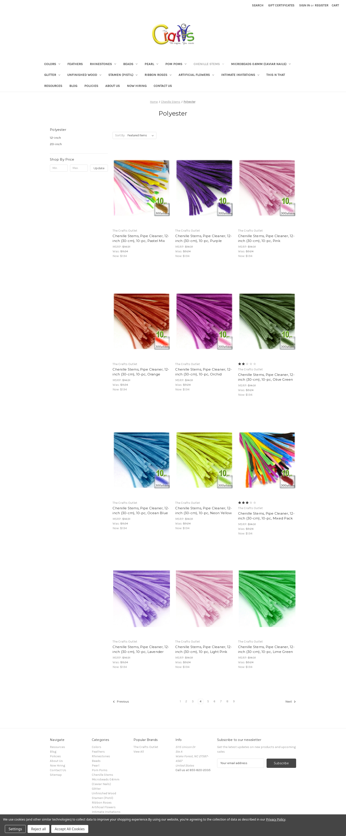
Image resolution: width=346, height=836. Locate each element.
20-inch (56, 144)
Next (290, 701)
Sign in (304, 5)
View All (139, 752)
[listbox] (141, 135)
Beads (130, 64)
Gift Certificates (281, 5)
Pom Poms (175, 64)
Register (321, 5)
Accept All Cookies (70, 829)
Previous (121, 701)
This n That (275, 75)
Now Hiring (137, 86)
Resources (53, 86)
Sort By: (120, 135)
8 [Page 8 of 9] (227, 701)
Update (99, 168)
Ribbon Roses (158, 75)
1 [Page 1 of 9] (180, 701)
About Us (112, 86)
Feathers (75, 64)
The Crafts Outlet (146, 747)
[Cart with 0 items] (335, 5)
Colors (52, 64)
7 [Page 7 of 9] (221, 701)
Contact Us (163, 86)
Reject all (38, 829)
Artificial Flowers (196, 75)
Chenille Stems (209, 64)
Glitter (52, 75)
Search (257, 5)
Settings (15, 829)
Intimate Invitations (240, 75)
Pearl (151, 64)
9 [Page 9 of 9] (234, 701)
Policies (91, 86)
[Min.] (59, 168)
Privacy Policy (275, 819)
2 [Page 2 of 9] (186, 701)
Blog (73, 86)
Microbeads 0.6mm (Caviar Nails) (261, 64)
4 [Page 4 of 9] (200, 701)
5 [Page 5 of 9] (208, 701)
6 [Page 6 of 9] (214, 701)
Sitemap (56, 775)
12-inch (55, 138)
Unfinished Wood (84, 75)
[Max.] (79, 168)
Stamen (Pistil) (122, 75)
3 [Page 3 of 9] (193, 701)
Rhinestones (103, 64)
